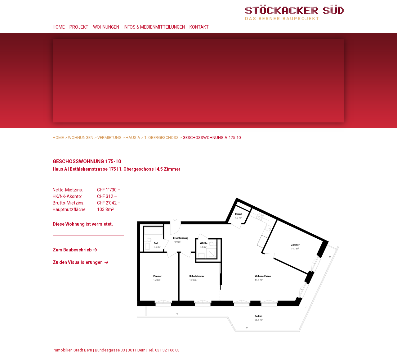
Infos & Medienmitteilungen (154, 27)
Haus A (133, 137)
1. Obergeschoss (161, 137)
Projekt (78, 27)
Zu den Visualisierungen (78, 262)
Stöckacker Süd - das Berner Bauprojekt (294, 12)
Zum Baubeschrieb (72, 249)
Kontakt (199, 27)
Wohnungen (106, 27)
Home (59, 27)
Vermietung (109, 137)
